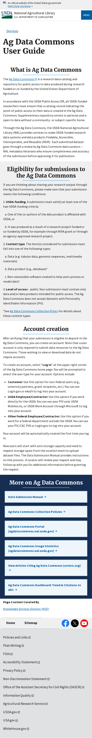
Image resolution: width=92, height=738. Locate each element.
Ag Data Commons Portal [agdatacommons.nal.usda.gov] (33, 529)
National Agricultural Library (34, 13)
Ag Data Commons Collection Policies (37, 512)
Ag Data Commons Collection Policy (34, 311)
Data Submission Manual (27, 497)
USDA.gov (10, 712)
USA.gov (9, 720)
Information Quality (17, 695)
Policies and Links (15, 637)
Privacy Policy (12, 670)
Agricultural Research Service (24, 704)
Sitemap (30, 623)
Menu (86, 15)
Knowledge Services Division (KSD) (26, 609)
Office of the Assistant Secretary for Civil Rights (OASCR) (42, 687)
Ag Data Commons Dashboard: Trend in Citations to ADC (44, 587)
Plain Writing (12, 645)
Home (10, 623)
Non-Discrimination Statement (25, 679)
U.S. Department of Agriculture (33, 17)
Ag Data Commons (21, 79)
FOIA (6, 654)
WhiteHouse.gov (14, 728)
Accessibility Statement (20, 662)
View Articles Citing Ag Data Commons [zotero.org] (44, 568)
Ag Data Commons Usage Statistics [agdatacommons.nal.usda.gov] (33, 548)
